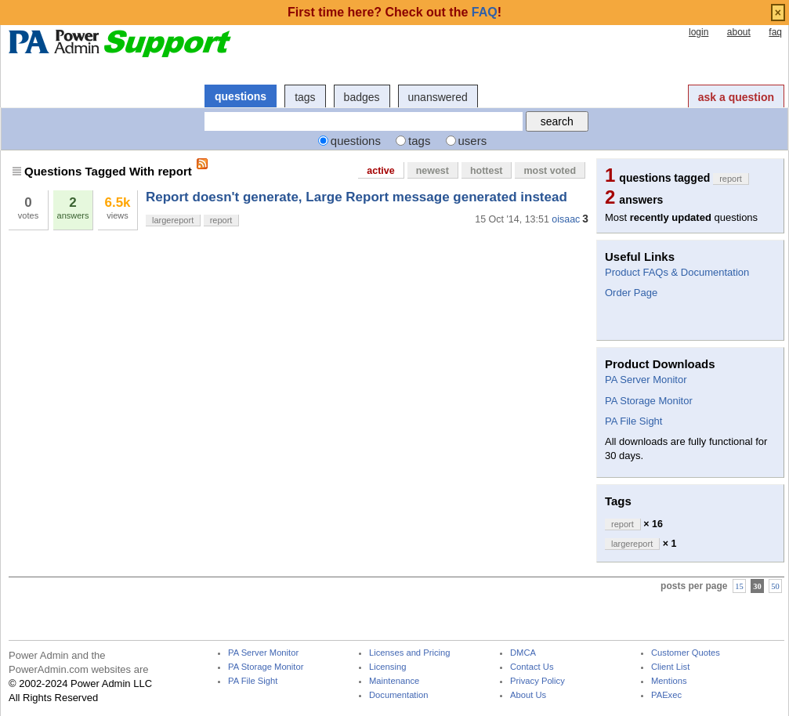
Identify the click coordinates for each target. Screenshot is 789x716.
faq (775, 32)
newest (432, 170)
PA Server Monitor (646, 379)
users (472, 140)
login (698, 32)
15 (739, 586)
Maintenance (394, 681)
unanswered (438, 97)
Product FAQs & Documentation (677, 272)
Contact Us (532, 667)
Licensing (387, 667)
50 (775, 586)
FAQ (485, 12)
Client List (670, 667)
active (380, 170)
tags (305, 97)
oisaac (566, 219)
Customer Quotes (685, 653)
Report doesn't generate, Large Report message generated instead (356, 197)
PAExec (666, 695)
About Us (528, 695)
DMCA (523, 653)
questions (240, 96)
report (221, 220)
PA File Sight (633, 421)
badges (362, 97)
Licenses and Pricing (410, 653)
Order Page (631, 292)
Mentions (669, 681)
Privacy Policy (537, 681)
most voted (549, 170)
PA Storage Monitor (649, 401)
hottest (486, 170)
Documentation (398, 695)
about (739, 32)
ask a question (736, 97)
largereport (173, 220)
